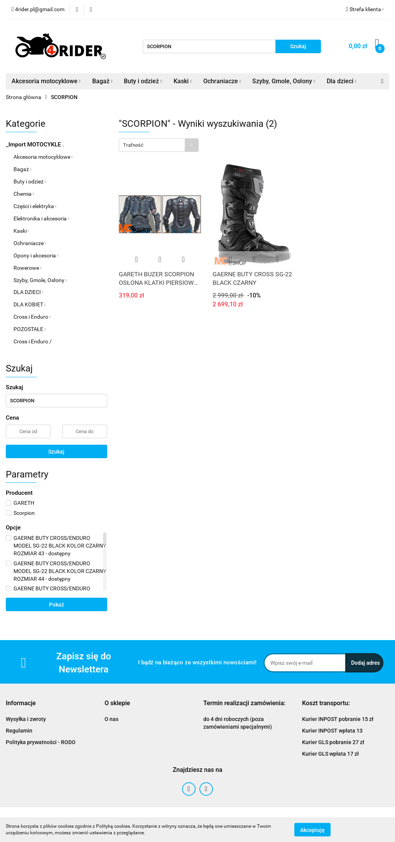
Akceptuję (312, 830)
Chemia (24, 194)
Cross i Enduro (32, 317)
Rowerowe (27, 268)
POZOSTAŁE (30, 329)
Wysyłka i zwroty (26, 719)
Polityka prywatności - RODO (41, 742)
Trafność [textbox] (133, 145)
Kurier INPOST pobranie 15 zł (337, 719)
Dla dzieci (341, 81)
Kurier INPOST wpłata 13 (332, 731)
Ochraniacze (222, 81)
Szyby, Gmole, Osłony (283, 81)
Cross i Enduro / (33, 341)
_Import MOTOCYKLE (35, 144)
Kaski (183, 81)
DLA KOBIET (30, 304)
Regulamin (19, 731)
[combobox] (159, 145)
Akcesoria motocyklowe (46, 81)
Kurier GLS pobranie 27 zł (333, 742)
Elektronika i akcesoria (41, 218)
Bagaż (102, 81)
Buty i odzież (143, 81)
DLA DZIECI (28, 292)
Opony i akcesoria (36, 255)
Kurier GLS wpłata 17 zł (330, 754)
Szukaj (56, 452)
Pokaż (56, 605)
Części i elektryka (35, 206)
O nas (111, 719)
